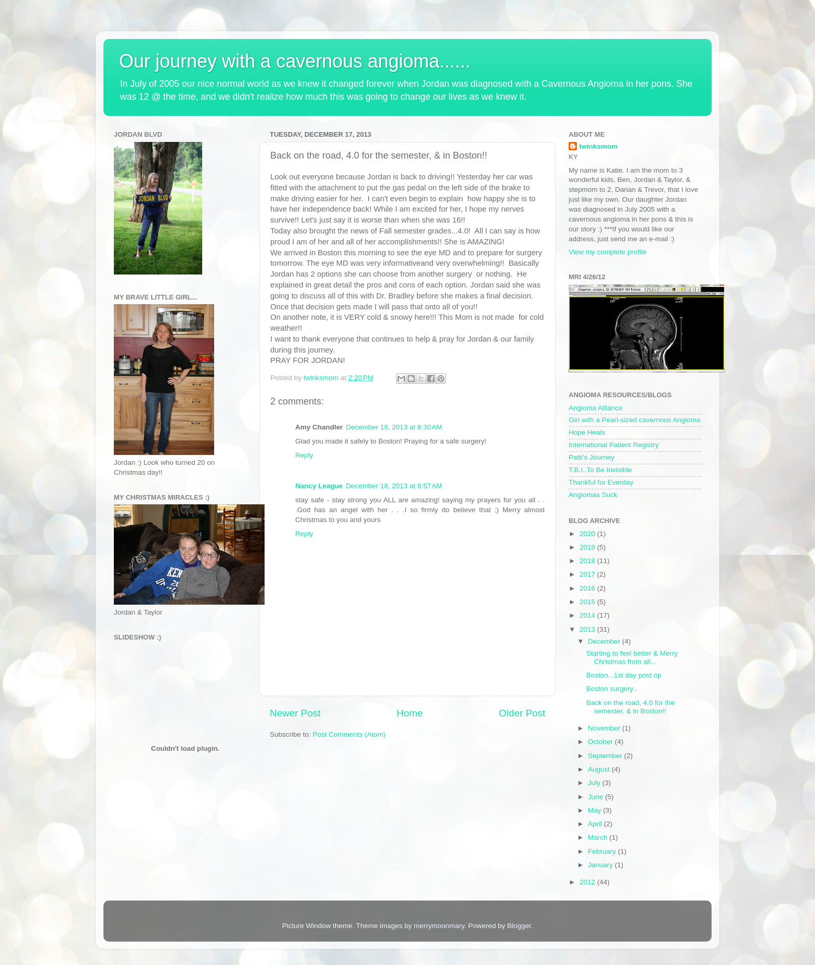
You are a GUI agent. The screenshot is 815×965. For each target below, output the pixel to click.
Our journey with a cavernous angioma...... (294, 61)
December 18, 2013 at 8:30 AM (394, 427)
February (603, 851)
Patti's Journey (591, 457)
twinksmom (598, 146)
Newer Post (295, 713)
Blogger (519, 926)
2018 (588, 561)
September (606, 756)
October (601, 742)
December (605, 641)
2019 (588, 547)
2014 (588, 615)
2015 (588, 602)
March (598, 837)
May (595, 810)
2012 (588, 882)
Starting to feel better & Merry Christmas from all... (632, 657)
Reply (304, 455)
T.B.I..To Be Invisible (600, 470)
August (600, 769)
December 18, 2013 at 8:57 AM (394, 486)
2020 (588, 534)
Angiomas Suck (593, 495)
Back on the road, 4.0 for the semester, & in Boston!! (630, 707)
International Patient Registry (614, 445)
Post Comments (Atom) (349, 734)
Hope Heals (587, 432)
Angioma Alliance (596, 408)
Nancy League (319, 486)
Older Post (522, 713)
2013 (588, 629)
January (601, 865)
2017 (588, 574)
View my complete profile (608, 252)
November (605, 728)
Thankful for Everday (601, 482)
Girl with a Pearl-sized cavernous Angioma (635, 420)
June (596, 797)
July (595, 783)
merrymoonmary (439, 926)
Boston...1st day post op (624, 675)
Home (410, 713)
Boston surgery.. (611, 689)
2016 (588, 588)
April (596, 824)
